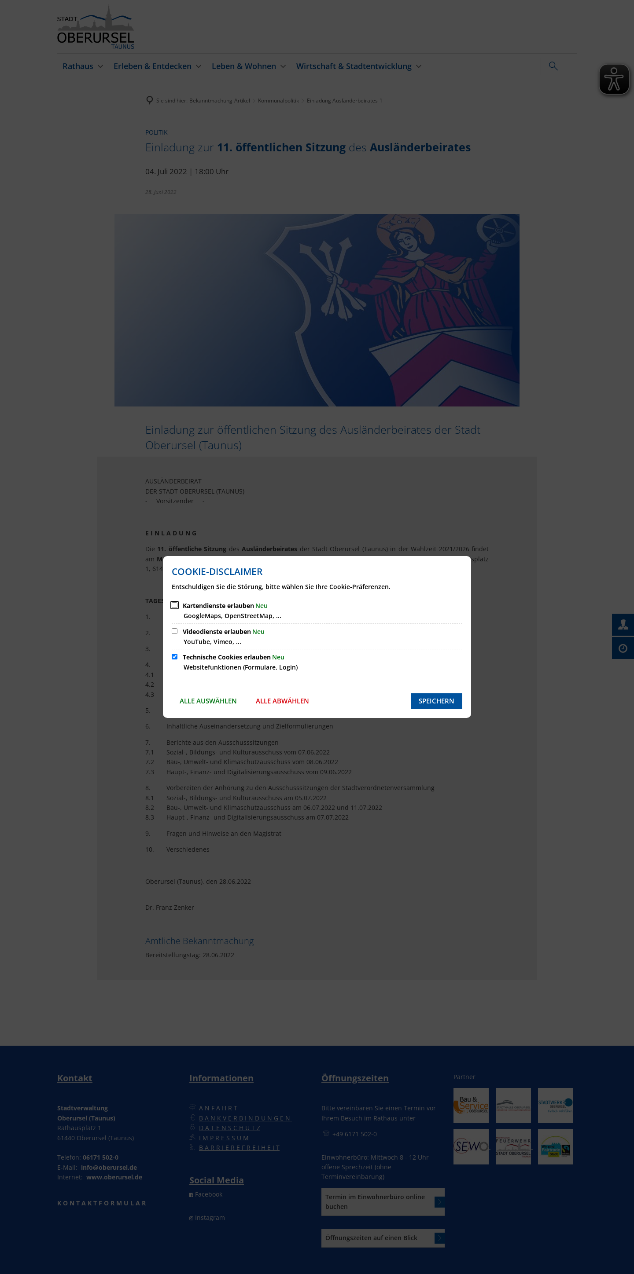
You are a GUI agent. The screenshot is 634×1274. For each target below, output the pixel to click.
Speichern (436, 700)
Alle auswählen (208, 700)
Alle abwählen (282, 700)
